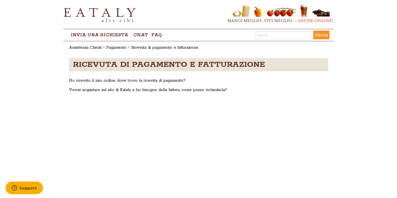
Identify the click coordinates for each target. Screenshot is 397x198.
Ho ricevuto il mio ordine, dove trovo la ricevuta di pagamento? (127, 80)
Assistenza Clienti (85, 47)
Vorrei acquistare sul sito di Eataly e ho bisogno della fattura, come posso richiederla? (148, 89)
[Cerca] (283, 35)
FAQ (156, 35)
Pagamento (116, 47)
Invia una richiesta (99, 35)
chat (140, 35)
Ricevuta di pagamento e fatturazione (164, 47)
